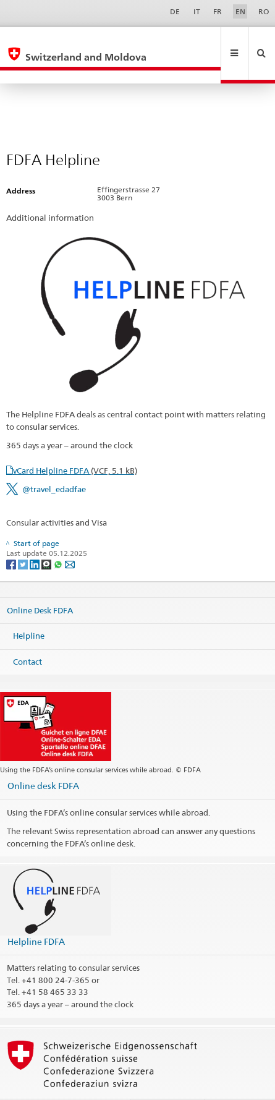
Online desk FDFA (43, 759)
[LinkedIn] (35, 537)
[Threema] (47, 537)
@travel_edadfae (54, 462)
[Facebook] (12, 537)
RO (263, 11)
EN (240, 11)
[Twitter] (24, 537)
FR (217, 11)
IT (196, 11)
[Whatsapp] (59, 537)
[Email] (70, 537)
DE (175, 11)
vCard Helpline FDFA (75, 444)
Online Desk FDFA (40, 583)
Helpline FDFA (36, 915)
